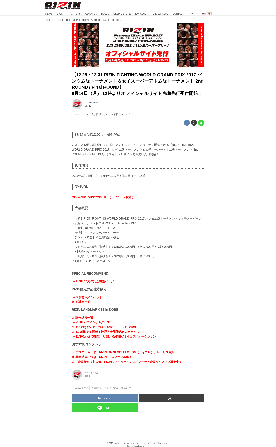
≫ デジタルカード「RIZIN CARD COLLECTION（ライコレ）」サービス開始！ (124, 352)
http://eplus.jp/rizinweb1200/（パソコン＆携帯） (103, 197)
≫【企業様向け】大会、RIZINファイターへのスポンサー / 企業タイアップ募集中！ (127, 361)
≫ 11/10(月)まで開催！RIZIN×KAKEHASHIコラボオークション (114, 336)
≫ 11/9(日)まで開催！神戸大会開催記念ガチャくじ (105, 331)
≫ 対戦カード (81, 301)
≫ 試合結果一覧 (82, 317)
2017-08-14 (91, 102)
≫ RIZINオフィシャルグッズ (91, 322)
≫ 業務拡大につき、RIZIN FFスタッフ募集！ (102, 357)
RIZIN (87, 106)
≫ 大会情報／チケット (87, 297)
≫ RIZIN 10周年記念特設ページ (93, 281)
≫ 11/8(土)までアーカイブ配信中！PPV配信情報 (104, 327)
